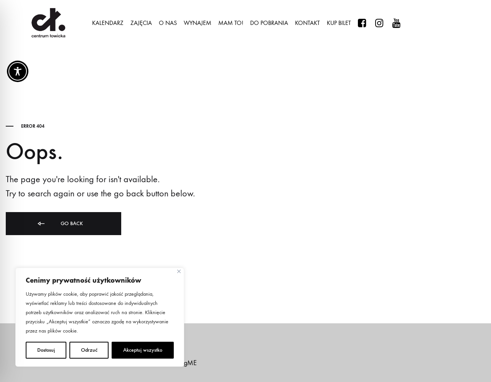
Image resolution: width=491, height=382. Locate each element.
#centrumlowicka (362, 23)
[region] (99, 317)
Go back (59, 224)
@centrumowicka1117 (396, 23)
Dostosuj (46, 350)
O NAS (168, 22)
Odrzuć (89, 350)
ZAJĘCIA (141, 22)
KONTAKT (307, 22)
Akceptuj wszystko (142, 350)
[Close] (179, 271)
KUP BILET (339, 22)
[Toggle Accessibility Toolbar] (18, 71)
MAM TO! (230, 22)
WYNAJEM (197, 22)
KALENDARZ (108, 22)
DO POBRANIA (269, 22)
